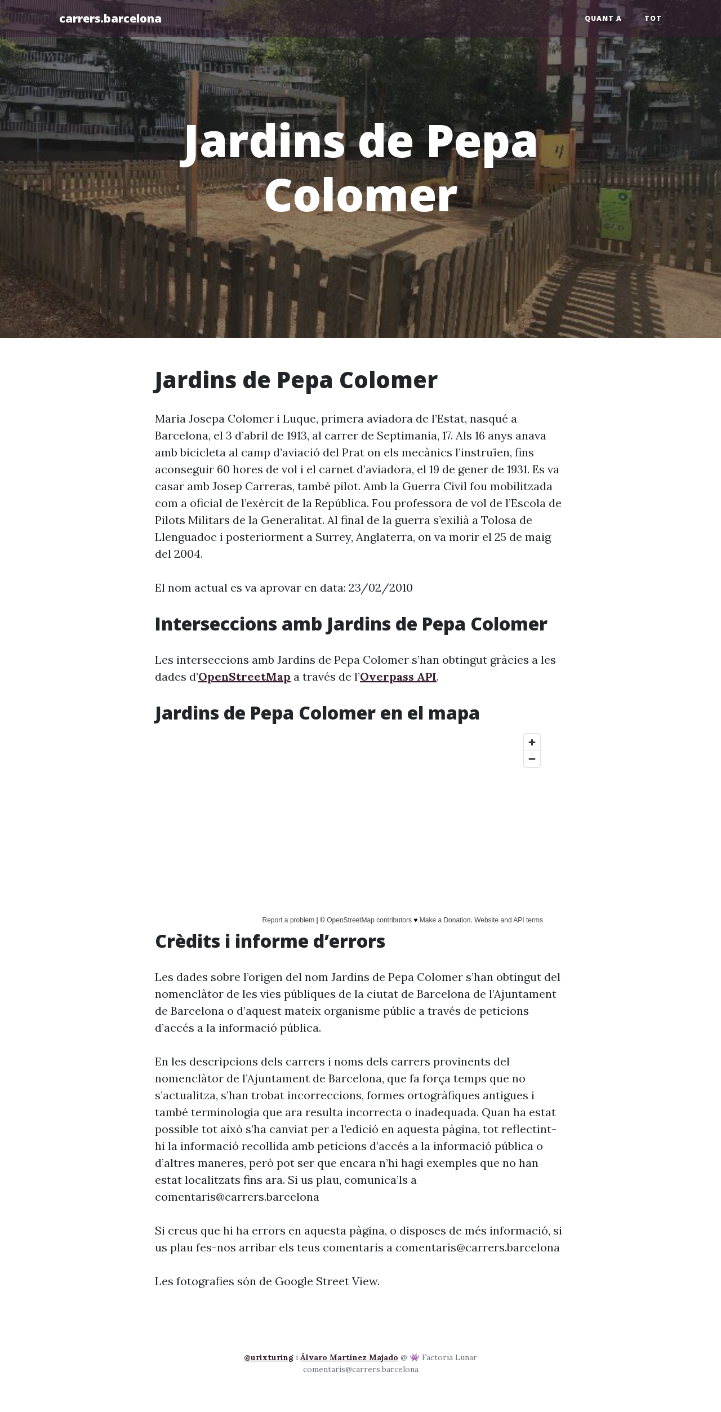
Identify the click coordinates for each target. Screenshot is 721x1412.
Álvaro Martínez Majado (349, 1357)
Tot (653, 18)
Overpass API (398, 676)
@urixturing (268, 1357)
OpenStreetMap (244, 676)
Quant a (603, 18)
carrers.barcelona (110, 18)
